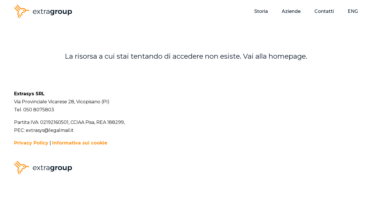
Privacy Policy (31, 143)
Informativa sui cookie (79, 143)
